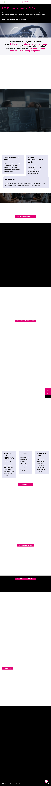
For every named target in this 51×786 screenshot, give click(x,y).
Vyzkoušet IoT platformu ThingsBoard (25, 578)
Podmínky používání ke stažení (25, 545)
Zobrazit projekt (7, 668)
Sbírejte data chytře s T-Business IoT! (25, 216)
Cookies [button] (20, 783)
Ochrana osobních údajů (14, 783)
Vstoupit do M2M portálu (25, 484)
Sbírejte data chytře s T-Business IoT (25, 320)
